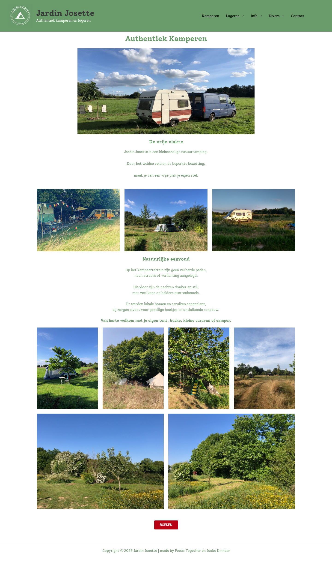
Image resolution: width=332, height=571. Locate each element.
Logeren (235, 16)
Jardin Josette (65, 13)
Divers (276, 16)
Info (256, 16)
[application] (242, 16)
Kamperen (210, 16)
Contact (297, 16)
